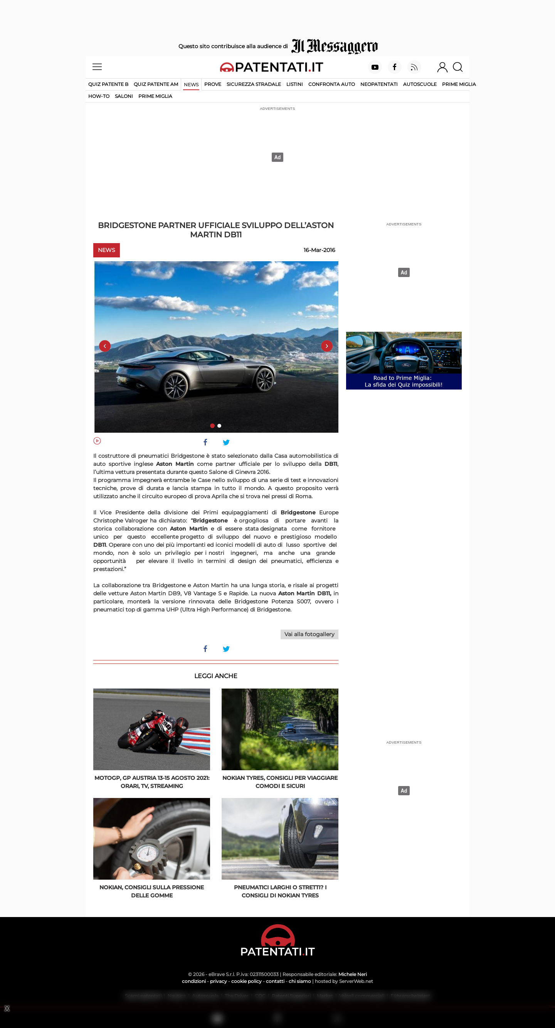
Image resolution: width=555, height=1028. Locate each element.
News (191, 84)
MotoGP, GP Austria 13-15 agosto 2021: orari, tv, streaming (151, 781)
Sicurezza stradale (254, 84)
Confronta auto (331, 84)
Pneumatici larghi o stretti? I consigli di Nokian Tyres (280, 891)
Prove (212, 84)
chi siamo (300, 981)
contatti (275, 981)
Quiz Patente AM (156, 84)
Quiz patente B (108, 84)
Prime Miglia (459, 84)
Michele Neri (352, 974)
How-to (98, 96)
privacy (218, 981)
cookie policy (246, 981)
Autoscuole (420, 84)
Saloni (124, 96)
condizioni (194, 981)
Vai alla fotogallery (309, 634)
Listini (294, 84)
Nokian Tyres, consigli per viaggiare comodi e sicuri (280, 781)
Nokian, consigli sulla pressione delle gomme (151, 891)
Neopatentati (379, 84)
